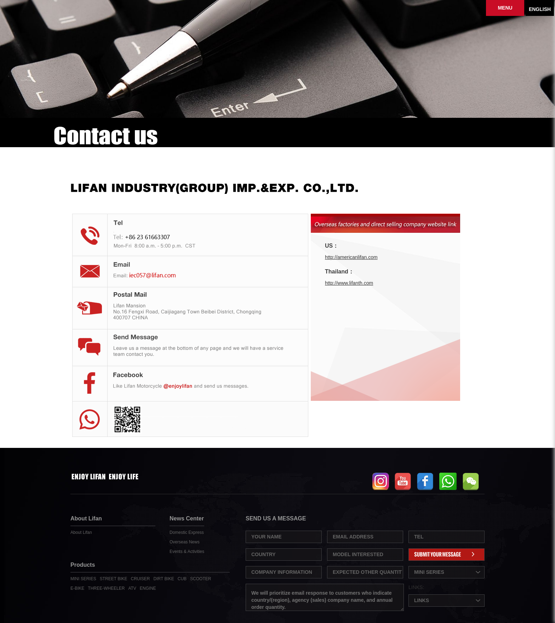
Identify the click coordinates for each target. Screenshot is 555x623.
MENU (505, 8)
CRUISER (140, 578)
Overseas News (185, 542)
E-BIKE (77, 588)
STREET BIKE (113, 578)
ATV (132, 588)
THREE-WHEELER (106, 588)
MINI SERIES (83, 578)
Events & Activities (187, 551)
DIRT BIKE (164, 578)
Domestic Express (187, 532)
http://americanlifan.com (351, 257)
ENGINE (148, 588)
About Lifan (81, 532)
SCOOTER (200, 578)
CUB (182, 578)
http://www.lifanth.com (349, 283)
